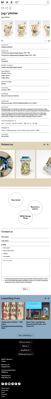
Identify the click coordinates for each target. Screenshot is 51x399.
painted (19, 67)
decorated (9, 67)
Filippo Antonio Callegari (17, 55)
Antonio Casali (14, 53)
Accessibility (4, 394)
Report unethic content (8, 250)
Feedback (5, 253)
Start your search (25, 342)
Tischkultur (4, 61)
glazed (15, 67)
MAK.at (25, 346)
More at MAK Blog (25, 335)
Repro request (6, 247)
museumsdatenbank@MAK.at (8, 371)
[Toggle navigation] (47, 2)
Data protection (4, 390)
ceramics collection (6, 47)
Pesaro (21, 53)
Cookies (3, 396)
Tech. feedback (6, 256)
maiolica (3, 67)
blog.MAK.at (25, 350)
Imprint (3, 392)
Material (5, 147)
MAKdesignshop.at (25, 354)
